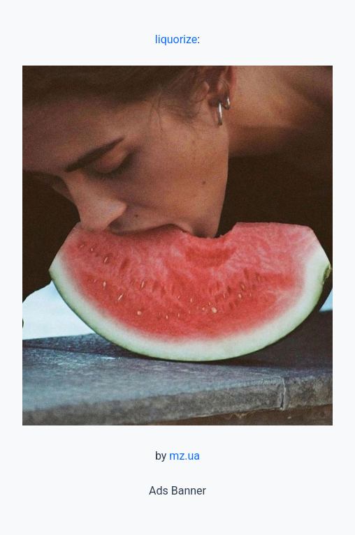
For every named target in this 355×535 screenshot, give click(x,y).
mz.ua (184, 455)
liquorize (176, 39)
